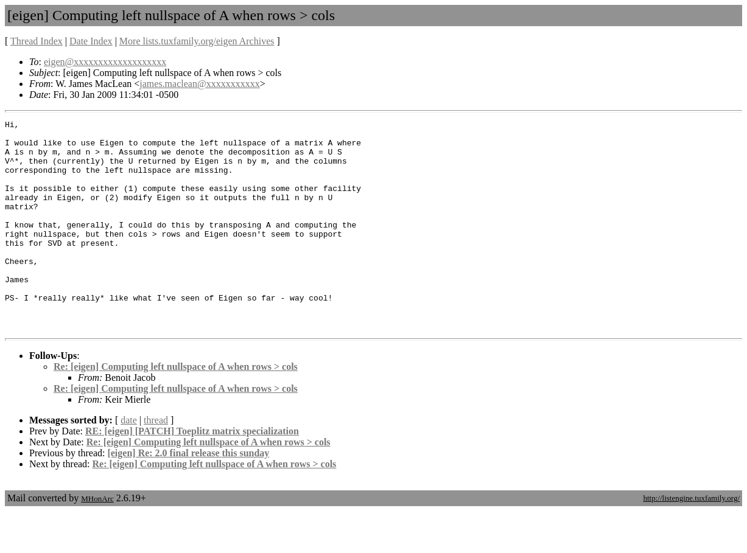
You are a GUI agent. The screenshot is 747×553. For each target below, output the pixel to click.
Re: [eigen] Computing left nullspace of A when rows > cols (176, 408)
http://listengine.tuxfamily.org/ (691, 539)
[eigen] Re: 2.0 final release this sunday (188, 495)
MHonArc (97, 540)
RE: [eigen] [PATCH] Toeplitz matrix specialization (192, 473)
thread (156, 462)
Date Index (91, 41)
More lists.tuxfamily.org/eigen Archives (197, 41)
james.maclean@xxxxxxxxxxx (199, 83)
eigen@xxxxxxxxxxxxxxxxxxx (105, 62)
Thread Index (36, 41)
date (129, 462)
